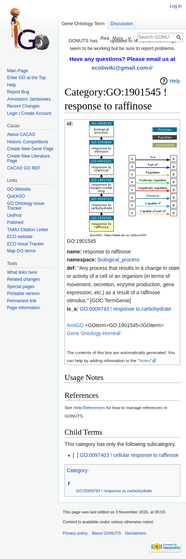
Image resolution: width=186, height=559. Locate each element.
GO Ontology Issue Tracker (25, 206)
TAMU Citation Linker (27, 229)
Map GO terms (21, 250)
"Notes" (144, 360)
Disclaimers (135, 533)
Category (77, 470)
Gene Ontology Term (83, 23)
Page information (23, 307)
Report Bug (18, 91)
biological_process (119, 260)
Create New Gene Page (30, 148)
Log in (176, 6)
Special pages (20, 286)
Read (102, 38)
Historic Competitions (27, 141)
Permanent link (21, 300)
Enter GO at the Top (26, 77)
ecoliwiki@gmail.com (120, 68)
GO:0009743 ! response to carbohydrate (125, 309)
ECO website (19, 236)
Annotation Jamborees (29, 99)
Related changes (23, 279)
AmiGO (75, 325)
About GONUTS (106, 533)
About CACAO (21, 134)
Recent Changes (23, 106)
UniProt (14, 215)
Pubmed (15, 222)
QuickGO (16, 196)
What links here (22, 272)
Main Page (17, 70)
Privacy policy (75, 533)
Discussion (122, 23)
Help (175, 81)
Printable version (23, 293)
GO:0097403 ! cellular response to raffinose (129, 455)
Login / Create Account (29, 113)
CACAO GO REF (23, 168)
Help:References (89, 407)
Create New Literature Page (28, 159)
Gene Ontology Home (91, 333)
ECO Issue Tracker (25, 243)
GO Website (19, 189)
